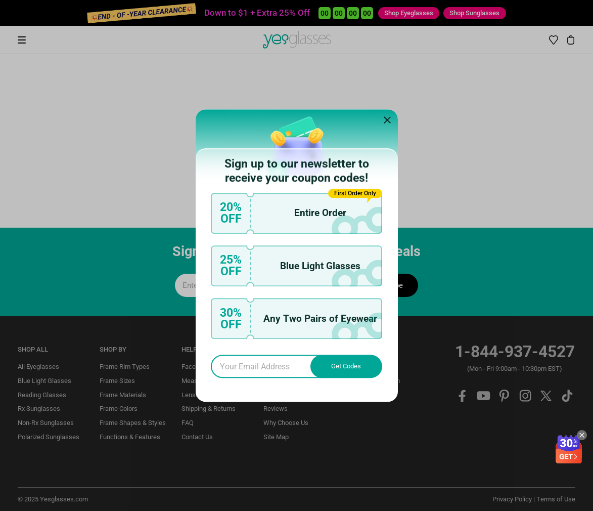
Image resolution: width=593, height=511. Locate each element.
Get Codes (346, 366)
